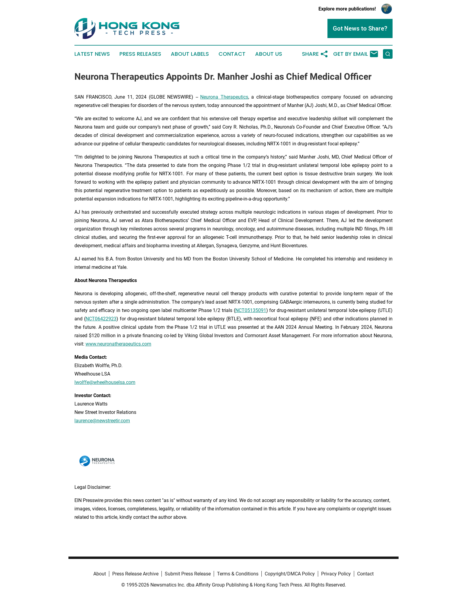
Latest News (92, 54)
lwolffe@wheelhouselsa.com (104, 382)
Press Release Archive (135, 574)
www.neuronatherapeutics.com (118, 344)
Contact (232, 54)
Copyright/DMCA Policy (290, 574)
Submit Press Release (188, 574)
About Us (268, 54)
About (99, 574)
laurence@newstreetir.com (102, 420)
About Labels (190, 54)
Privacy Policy (336, 574)
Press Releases (140, 54)
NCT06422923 (101, 319)
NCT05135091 (250, 310)
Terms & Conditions (237, 574)
